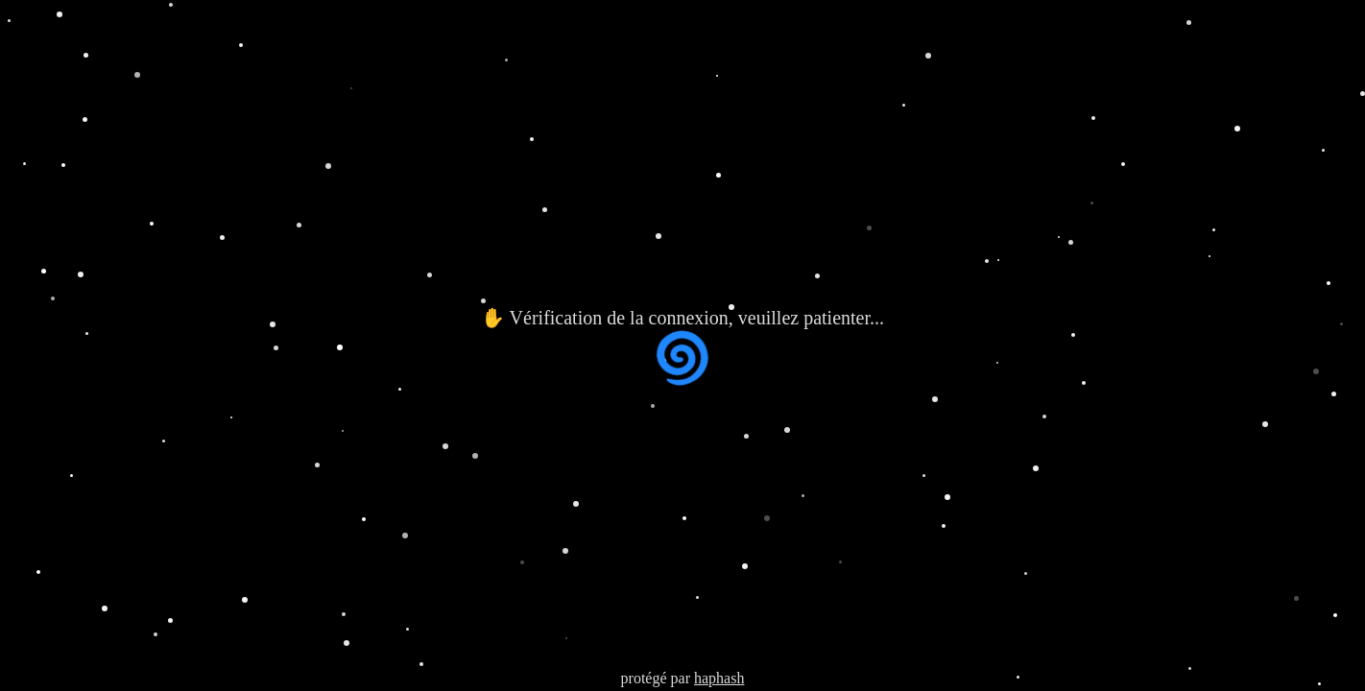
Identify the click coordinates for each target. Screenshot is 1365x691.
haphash (719, 678)
